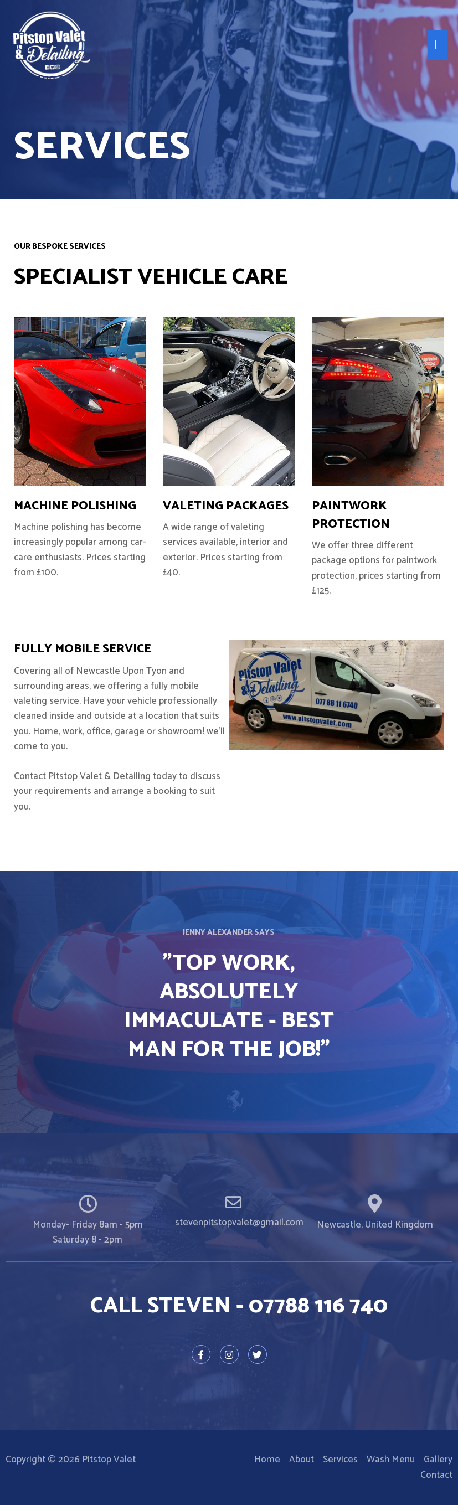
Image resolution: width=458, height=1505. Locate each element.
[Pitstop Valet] (52, 46)
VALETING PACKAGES (226, 506)
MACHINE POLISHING (75, 506)
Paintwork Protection (351, 515)
